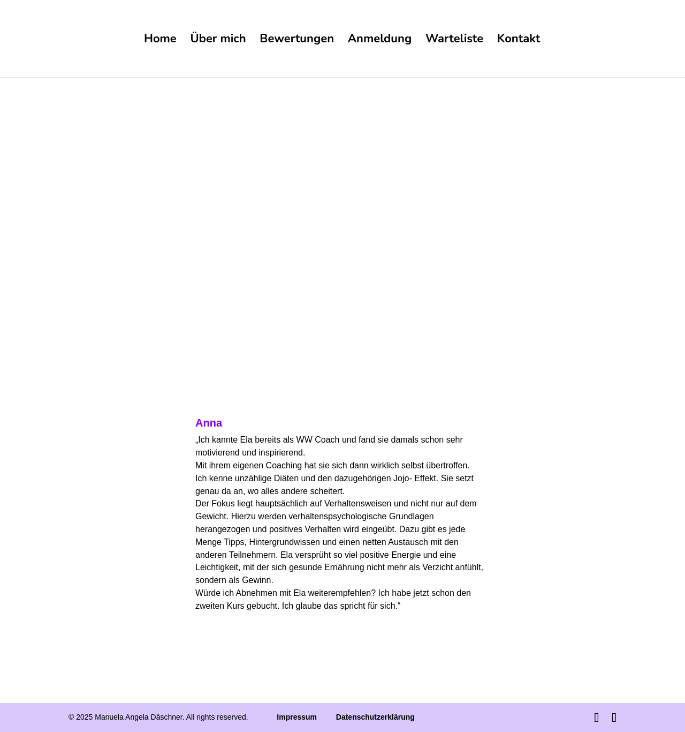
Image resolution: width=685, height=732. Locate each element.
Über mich (218, 41)
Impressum (297, 717)
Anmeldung (380, 41)
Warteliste (454, 41)
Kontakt (518, 41)
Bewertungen (297, 41)
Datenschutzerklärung (375, 717)
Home (160, 41)
